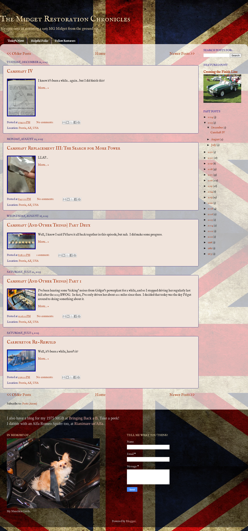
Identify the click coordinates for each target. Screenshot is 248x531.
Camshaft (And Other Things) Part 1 (44, 281)
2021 (210, 152)
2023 (210, 123)
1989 (210, 248)
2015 (210, 186)
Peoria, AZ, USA (29, 128)
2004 (211, 225)
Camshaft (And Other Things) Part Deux (48, 225)
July (214, 145)
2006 (211, 214)
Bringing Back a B (83, 418)
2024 (211, 117)
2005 (210, 220)
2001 (210, 237)
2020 (211, 158)
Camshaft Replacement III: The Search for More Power (63, 148)
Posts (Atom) (29, 403)
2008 (211, 208)
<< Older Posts (19, 53)
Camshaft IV (20, 71)
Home (100, 53)
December (217, 127)
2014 (210, 192)
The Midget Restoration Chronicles (65, 19)
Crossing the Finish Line (220, 72)
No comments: (45, 122)
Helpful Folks (39, 41)
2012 (210, 203)
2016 (210, 180)
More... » (43, 88)
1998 (210, 242)
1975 (210, 254)
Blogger (131, 521)
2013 (210, 197)
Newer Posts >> (182, 53)
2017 (210, 175)
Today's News (16, 41)
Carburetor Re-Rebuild (31, 342)
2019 (210, 163)
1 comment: (43, 255)
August (215, 139)
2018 (210, 169)
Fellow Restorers (65, 41)
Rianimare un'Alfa (88, 423)
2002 (211, 231)
